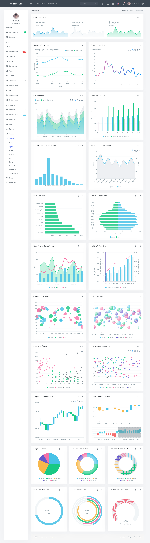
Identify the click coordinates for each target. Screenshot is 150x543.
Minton (124, 10)
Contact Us (137, 537)
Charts (131, 10)
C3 (10, 158)
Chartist (12, 166)
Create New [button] (40, 3)
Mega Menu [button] (52, 3)
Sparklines (12, 170)
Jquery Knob (13, 173)
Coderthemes (54, 537)
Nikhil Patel (16, 21)
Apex (11, 147)
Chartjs (11, 154)
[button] (113, 3)
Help (129, 537)
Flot (10, 143)
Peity (11, 162)
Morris (11, 151)
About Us (123, 537)
